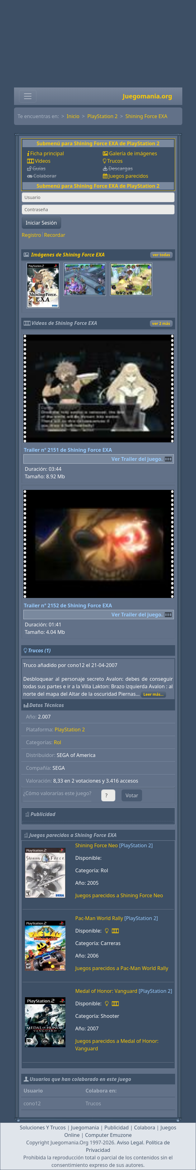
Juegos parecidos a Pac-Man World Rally (121, 968)
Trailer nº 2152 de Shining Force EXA (68, 605)
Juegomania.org (147, 96)
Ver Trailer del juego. (137, 459)
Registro (31, 235)
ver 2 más (161, 323)
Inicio (73, 116)
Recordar (54, 235)
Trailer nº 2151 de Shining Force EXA (68, 449)
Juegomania (85, 1127)
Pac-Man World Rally (99, 918)
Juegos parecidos (128, 175)
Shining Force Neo (96, 845)
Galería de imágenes (133, 153)
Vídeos (42, 160)
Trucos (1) (39, 650)
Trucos (115, 160)
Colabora (144, 1127)
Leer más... (153, 694)
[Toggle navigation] (27, 96)
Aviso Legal (130, 1142)
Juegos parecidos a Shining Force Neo (119, 895)
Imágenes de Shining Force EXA (68, 254)
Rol (57, 742)
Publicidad (116, 1127)
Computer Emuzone (108, 1135)
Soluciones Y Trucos (43, 1127)
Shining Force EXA (146, 116)
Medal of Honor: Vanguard (106, 991)
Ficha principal (47, 153)
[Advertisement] (98, 43)
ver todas (161, 254)
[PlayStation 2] (136, 845)
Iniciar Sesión (41, 222)
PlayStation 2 (102, 116)
